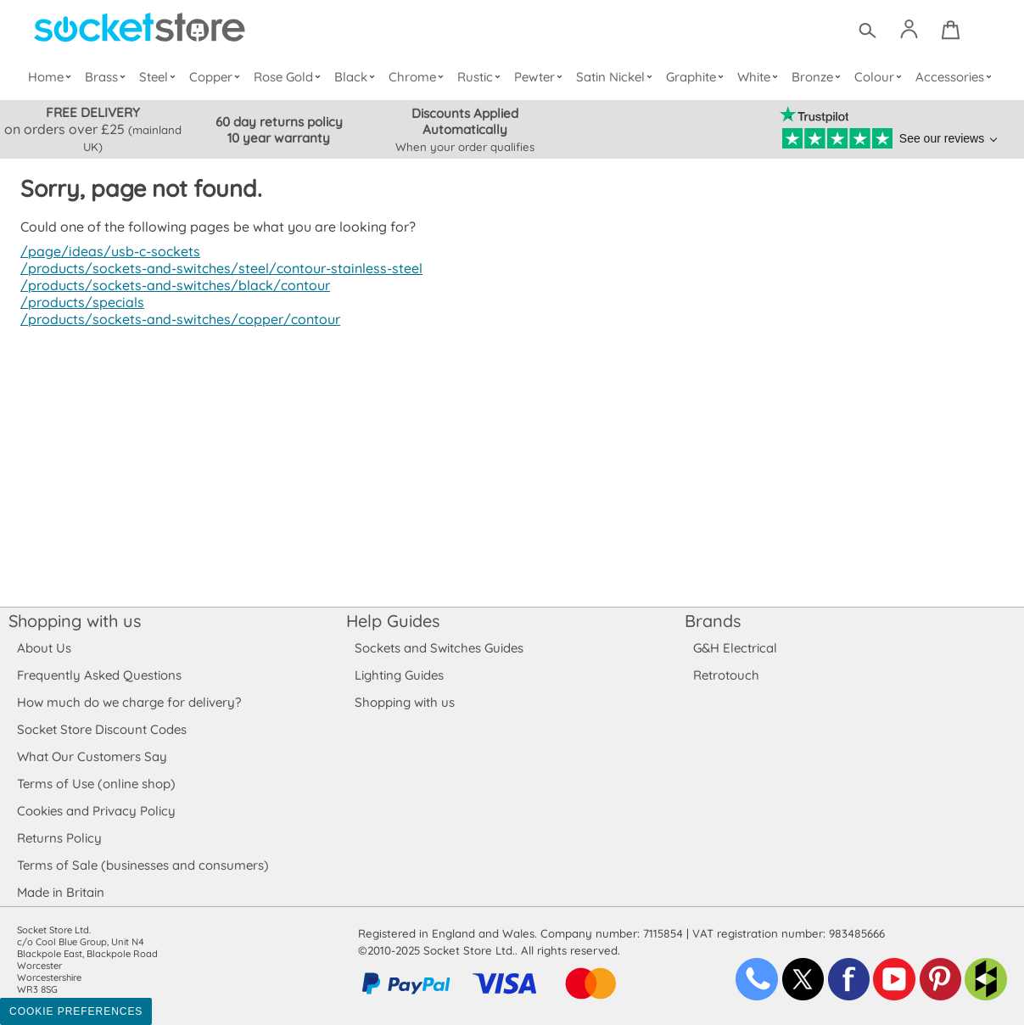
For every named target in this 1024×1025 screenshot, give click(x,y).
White (759, 77)
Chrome (418, 77)
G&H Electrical (734, 648)
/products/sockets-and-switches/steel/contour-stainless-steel (215, 268)
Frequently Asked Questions (99, 675)
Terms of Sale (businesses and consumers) (142, 865)
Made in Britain (61, 892)
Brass (108, 77)
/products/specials (80, 302)
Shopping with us (74, 620)
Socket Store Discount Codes (101, 729)
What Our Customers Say (91, 756)
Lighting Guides (400, 675)
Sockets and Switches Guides (439, 648)
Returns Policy (58, 838)
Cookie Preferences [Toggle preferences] (76, 1011)
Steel (161, 77)
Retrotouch (725, 675)
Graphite (695, 77)
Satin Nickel (615, 77)
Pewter (540, 77)
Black (357, 77)
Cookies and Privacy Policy (96, 811)
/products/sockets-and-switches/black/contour (171, 285)
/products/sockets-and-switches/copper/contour (176, 319)
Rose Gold (291, 77)
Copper (217, 77)
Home (53, 77)
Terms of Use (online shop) (96, 784)
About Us (43, 648)
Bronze (818, 77)
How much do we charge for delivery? (128, 702)
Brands (713, 620)
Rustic (480, 77)
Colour (879, 77)
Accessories (954, 77)
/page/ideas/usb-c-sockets (107, 251)
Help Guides (392, 620)
